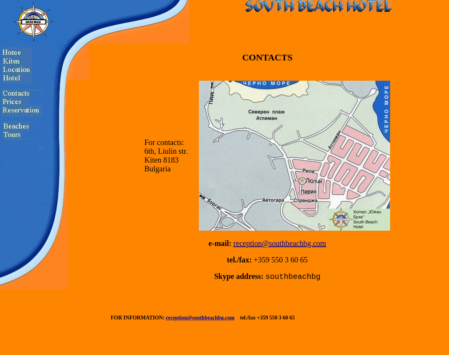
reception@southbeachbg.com (279, 243)
